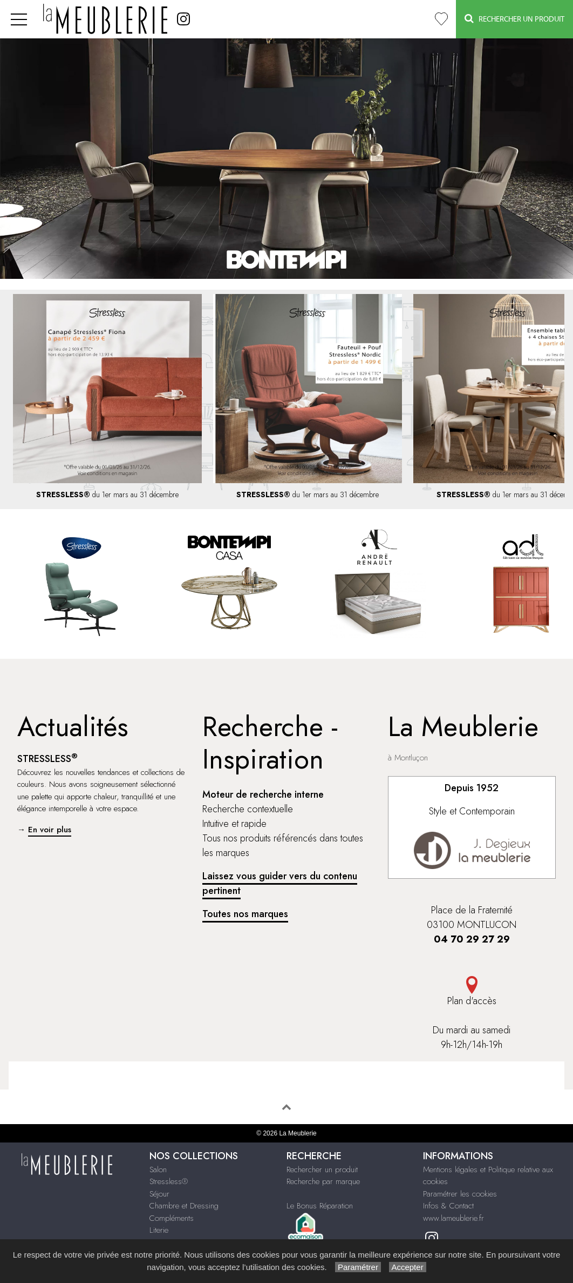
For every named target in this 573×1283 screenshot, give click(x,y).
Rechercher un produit (322, 1169)
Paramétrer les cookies (460, 1194)
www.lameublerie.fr (453, 1218)
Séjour (159, 1194)
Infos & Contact (448, 1206)
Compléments (171, 1218)
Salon (158, 1169)
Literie (158, 1230)
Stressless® (168, 1181)
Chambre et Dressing (184, 1206)
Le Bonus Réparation (319, 1206)
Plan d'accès (472, 992)
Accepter (408, 1267)
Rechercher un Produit (514, 19)
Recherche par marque (323, 1181)
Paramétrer (358, 1267)
